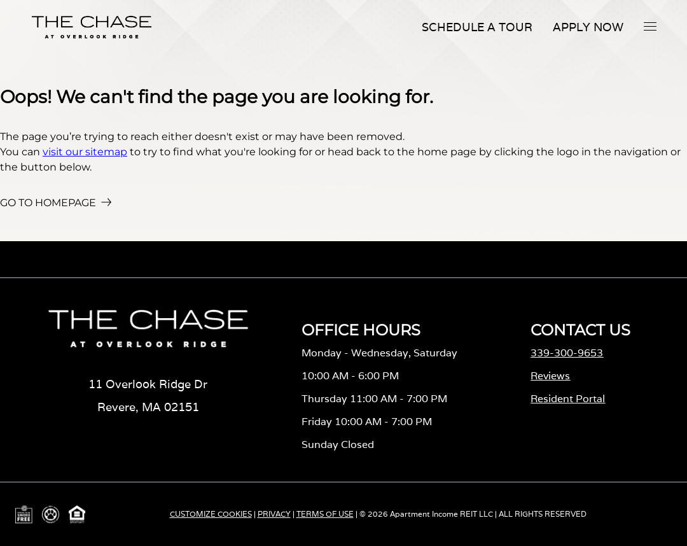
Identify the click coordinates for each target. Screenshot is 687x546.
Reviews (550, 375)
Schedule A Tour (477, 27)
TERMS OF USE (325, 514)
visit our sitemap (85, 152)
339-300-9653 (567, 353)
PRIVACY (274, 514)
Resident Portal (568, 398)
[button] (650, 26)
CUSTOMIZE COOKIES (211, 514)
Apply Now (588, 27)
